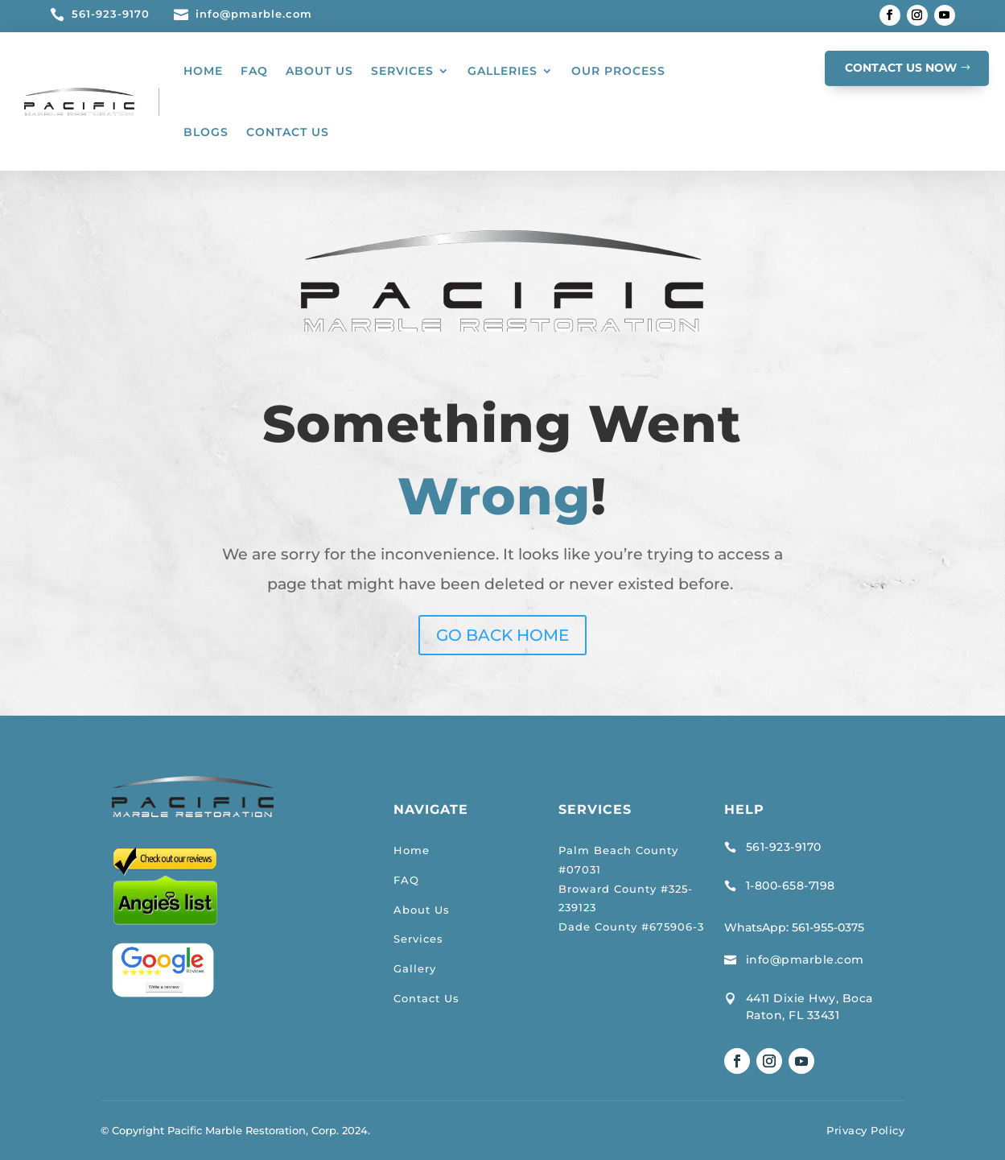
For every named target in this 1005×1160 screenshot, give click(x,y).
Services (418, 938)
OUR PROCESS (618, 71)
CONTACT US (287, 132)
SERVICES (402, 71)
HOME (203, 71)
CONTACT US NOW (901, 67)
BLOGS (206, 132)
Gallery (414, 968)
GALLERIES (502, 71)
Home (411, 850)
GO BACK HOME (502, 635)
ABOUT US (319, 71)
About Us (421, 909)
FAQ (254, 71)
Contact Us (426, 998)
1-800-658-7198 (790, 885)
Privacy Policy (865, 1130)
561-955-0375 (828, 927)
